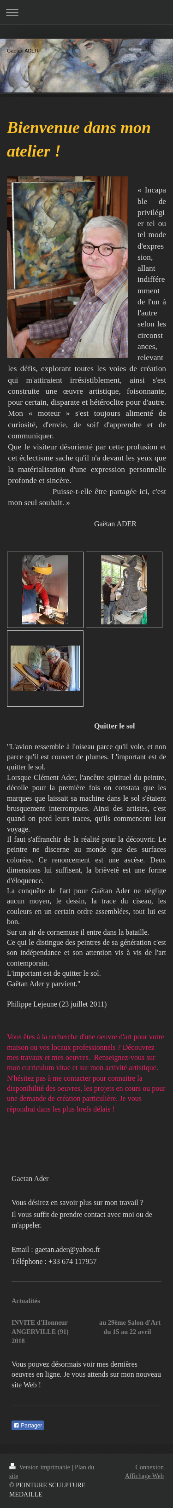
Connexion (150, 1467)
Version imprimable (40, 1467)
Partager (27, 1425)
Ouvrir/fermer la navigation (86, 12)
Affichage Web (144, 1476)
